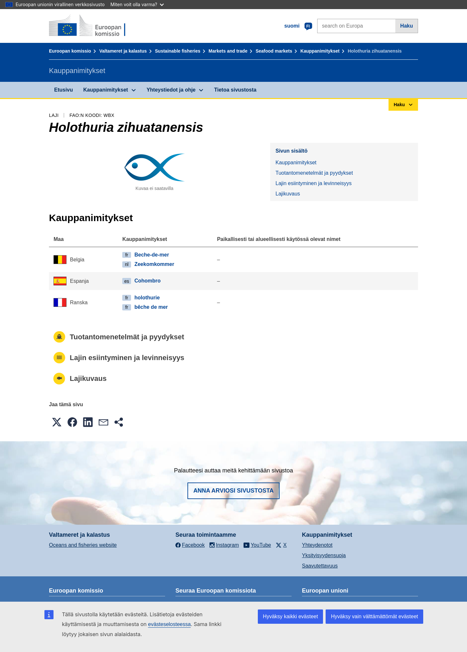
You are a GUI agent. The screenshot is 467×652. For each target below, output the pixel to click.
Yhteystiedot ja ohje (171, 90)
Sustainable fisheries (177, 51)
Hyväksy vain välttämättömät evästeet (374, 616)
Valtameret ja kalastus (123, 51)
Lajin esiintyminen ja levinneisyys (313, 183)
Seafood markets (274, 51)
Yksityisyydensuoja (324, 555)
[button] (56, 422)
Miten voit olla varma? (137, 4)
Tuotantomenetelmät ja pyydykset (314, 173)
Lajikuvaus (287, 193)
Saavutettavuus (320, 566)
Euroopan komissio (70, 51)
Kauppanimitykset (320, 51)
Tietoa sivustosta (235, 90)
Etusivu (63, 90)
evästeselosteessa (169, 624)
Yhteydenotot (317, 545)
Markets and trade (228, 51)
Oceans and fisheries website (83, 545)
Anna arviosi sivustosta (233, 490)
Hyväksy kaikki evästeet (290, 616)
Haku (406, 26)
